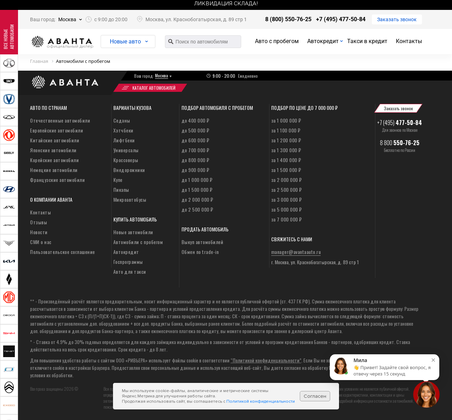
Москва (67, 19)
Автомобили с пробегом (138, 242)
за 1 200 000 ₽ (286, 140)
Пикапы (121, 189)
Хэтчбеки (123, 130)
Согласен (315, 396)
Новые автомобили (133, 232)
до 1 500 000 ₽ (197, 189)
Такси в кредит (367, 41)
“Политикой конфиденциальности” (266, 360)
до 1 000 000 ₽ (197, 179)
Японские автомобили (53, 150)
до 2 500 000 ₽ (197, 209)
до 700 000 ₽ (195, 150)
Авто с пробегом (277, 41)
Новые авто (125, 41)
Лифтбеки (124, 140)
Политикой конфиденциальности (260, 401)
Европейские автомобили (56, 130)
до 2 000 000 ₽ (197, 199)
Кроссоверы (125, 160)
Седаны (121, 120)
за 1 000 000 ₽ (286, 120)
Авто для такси (129, 271)
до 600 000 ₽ (195, 140)
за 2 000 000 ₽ (286, 179)
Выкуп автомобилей (203, 242)
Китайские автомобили (54, 140)
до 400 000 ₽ (195, 120)
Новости (39, 232)
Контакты (409, 41)
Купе (118, 179)
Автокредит (323, 41)
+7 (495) (399, 122)
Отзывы (38, 222)
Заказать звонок (397, 19)
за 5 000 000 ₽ (286, 209)
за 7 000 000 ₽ (286, 219)
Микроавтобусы (130, 199)
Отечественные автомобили (60, 120)
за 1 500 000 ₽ (286, 169)
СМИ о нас (41, 242)
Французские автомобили (57, 179)
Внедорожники (129, 169)
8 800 (400, 142)
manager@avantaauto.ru (296, 251)
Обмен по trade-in (200, 251)
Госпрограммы (128, 261)
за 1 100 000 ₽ (286, 130)
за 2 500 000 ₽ (286, 189)
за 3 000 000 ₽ (286, 199)
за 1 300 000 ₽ (286, 150)
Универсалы (126, 150)
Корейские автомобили (54, 160)
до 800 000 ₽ (195, 160)
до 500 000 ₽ (195, 130)
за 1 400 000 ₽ (286, 160)
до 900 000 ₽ (195, 169)
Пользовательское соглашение (62, 251)
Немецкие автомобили (54, 169)
